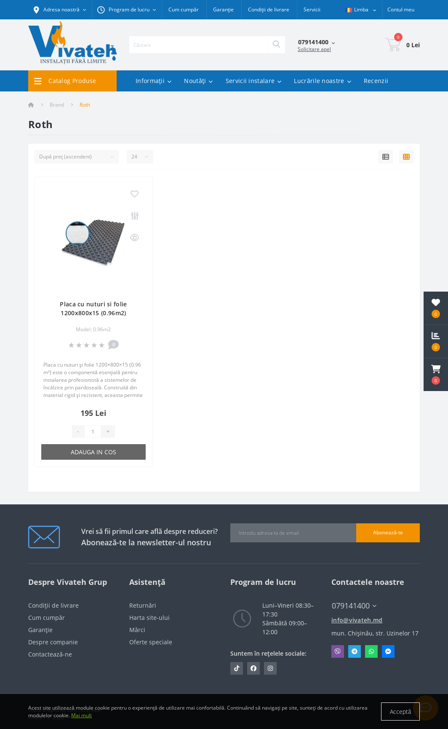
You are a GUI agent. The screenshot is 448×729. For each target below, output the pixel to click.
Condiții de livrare (268, 9)
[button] (436, 374)
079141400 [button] (354, 606)
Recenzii (376, 81)
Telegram (354, 651)
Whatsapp (371, 651)
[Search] (276, 44)
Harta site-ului (149, 618)
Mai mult (81, 715)
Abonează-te (388, 532)
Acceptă (400, 712)
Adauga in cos (93, 452)
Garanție (223, 9)
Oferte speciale (150, 642)
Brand (57, 104)
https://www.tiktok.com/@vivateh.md (236, 668)
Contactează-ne (50, 654)
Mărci (137, 630)
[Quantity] (92, 431)
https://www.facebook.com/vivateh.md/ (253, 668)
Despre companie (53, 642)
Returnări (142, 605)
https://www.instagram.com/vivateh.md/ (270, 668)
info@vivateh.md (357, 620)
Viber (338, 651)
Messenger (388, 651)
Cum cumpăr (183, 9)
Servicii (312, 9)
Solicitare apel (314, 49)
